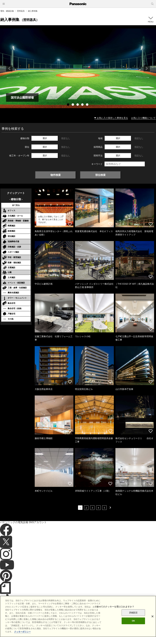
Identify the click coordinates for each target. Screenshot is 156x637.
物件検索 (55, 175)
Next (147, 68)
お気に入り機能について (143, 117)
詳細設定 (133, 621)
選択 (45, 138)
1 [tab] (68, 105)
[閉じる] (152, 625)
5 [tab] (87, 105)
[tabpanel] (78, 68)
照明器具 (21, 11)
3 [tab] (78, 105)
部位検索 (100, 175)
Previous (9, 68)
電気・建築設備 (7, 11)
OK (133, 630)
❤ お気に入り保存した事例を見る (111, 117)
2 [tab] (73, 105)
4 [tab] (82, 105)
